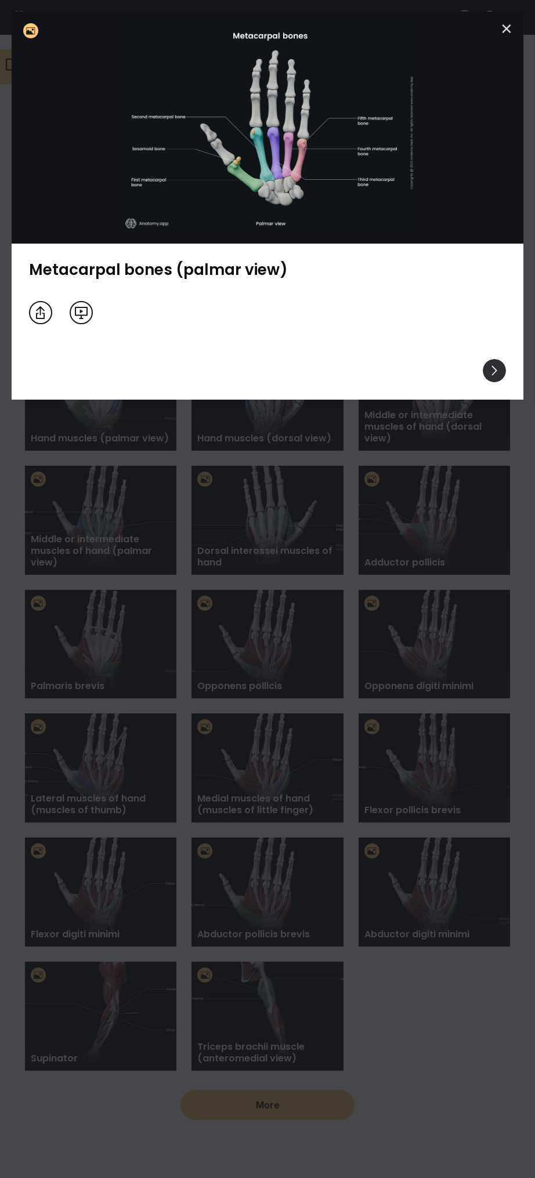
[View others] (494, 370)
